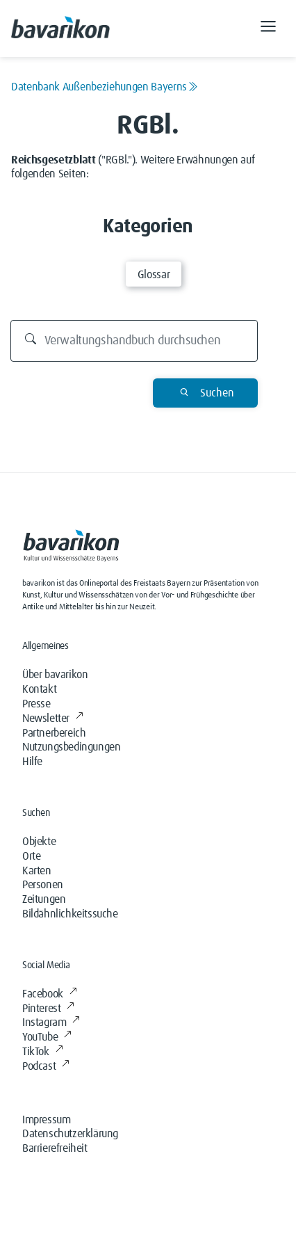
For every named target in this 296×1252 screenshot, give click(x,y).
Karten (36, 870)
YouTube (47, 1037)
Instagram (51, 1022)
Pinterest (48, 1009)
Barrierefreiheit (55, 1148)
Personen (42, 884)
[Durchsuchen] (134, 341)
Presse (36, 703)
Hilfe (32, 761)
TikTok (42, 1052)
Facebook (49, 994)
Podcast (45, 1066)
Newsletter (52, 718)
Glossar (154, 274)
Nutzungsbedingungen (71, 747)
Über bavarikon (55, 674)
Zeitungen (43, 899)
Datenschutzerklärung (70, 1133)
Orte (31, 856)
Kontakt (39, 689)
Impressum (46, 1119)
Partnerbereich (53, 733)
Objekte (39, 841)
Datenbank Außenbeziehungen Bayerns (104, 87)
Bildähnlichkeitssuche (70, 914)
